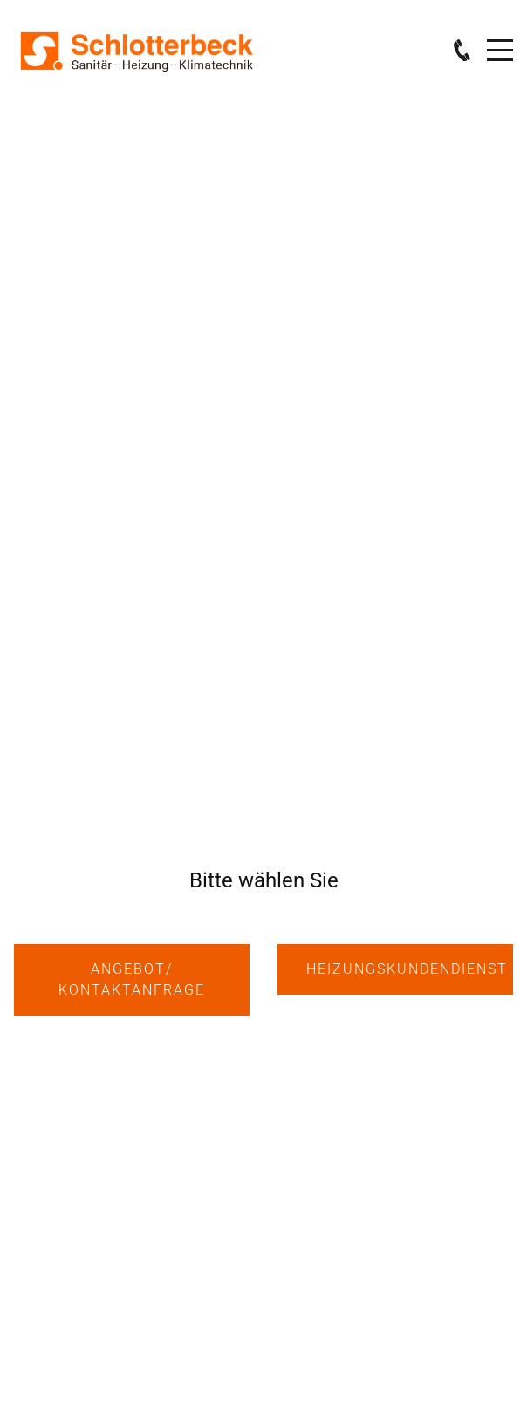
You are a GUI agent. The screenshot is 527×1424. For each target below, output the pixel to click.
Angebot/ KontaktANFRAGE (131, 979)
